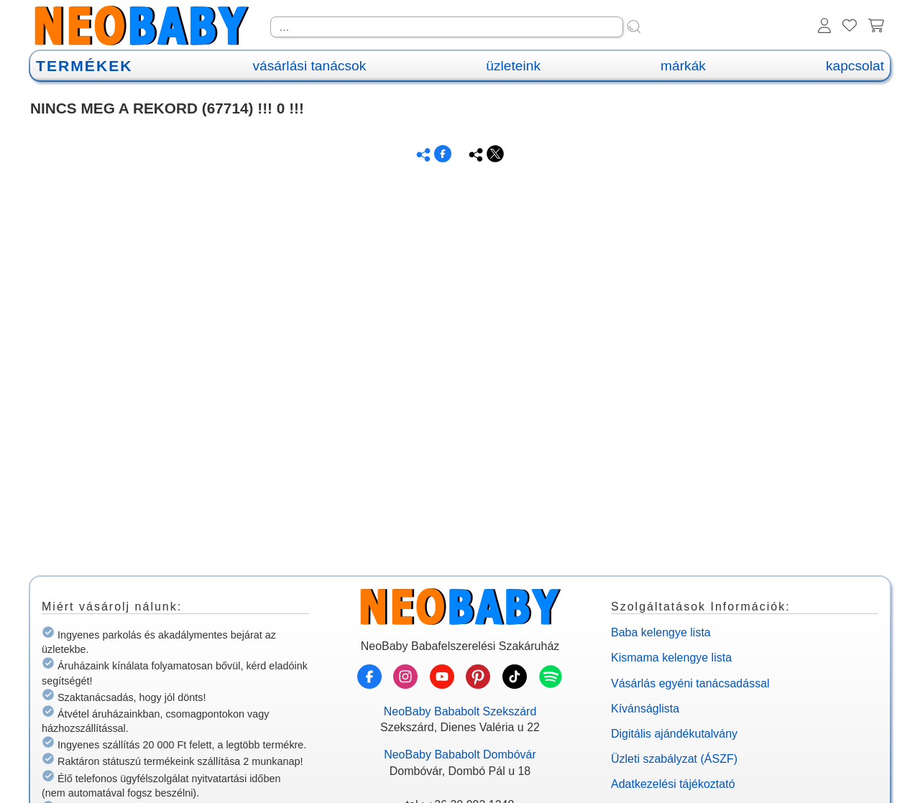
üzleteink (513, 65)
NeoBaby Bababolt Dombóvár (460, 754)
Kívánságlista (645, 708)
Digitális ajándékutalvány (674, 734)
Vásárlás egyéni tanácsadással (690, 683)
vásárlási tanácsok (309, 65)
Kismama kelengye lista (671, 657)
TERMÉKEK (84, 65)
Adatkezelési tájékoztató (673, 784)
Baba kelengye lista (661, 632)
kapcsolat (855, 65)
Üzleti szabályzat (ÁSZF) (674, 759)
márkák (683, 65)
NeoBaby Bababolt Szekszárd (460, 711)
